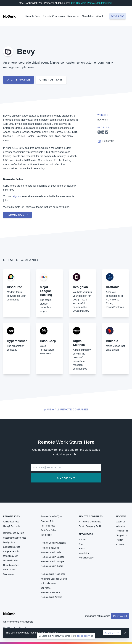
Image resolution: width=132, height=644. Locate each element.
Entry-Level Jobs (11, 551)
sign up (17, 196)
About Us (120, 521)
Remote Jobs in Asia (51, 552)
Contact (120, 544)
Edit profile (106, 141)
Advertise (120, 526)
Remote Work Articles (51, 597)
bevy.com (103, 119)
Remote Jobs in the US (52, 566)
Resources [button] (73, 16)
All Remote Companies (90, 521)
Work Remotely (86, 557)
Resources (86, 534)
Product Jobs (9, 569)
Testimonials (122, 530)
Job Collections (48, 583)
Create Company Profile (90, 526)
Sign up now (66, 477)
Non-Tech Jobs (10, 560)
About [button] (99, 16)
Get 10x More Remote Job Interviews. (92, 3)
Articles (82, 539)
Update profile (18, 79)
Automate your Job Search (54, 579)
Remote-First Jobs (50, 548)
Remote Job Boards (50, 592)
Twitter (119, 540)
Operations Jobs (11, 565)
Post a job (117, 16)
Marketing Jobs (10, 556)
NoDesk (121, 516)
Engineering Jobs (11, 547)
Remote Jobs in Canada (52, 557)
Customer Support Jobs (14, 538)
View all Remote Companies (66, 409)
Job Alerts (45, 588)
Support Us (121, 535)
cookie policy (83, 636)
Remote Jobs (32, 16)
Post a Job (120, 616)
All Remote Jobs (11, 521)
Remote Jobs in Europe (52, 561)
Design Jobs (9, 542)
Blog (81, 544)
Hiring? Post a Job (12, 526)
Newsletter (88, 16)
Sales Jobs (8, 574)
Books (82, 548)
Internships (46, 535)
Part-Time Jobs (48, 530)
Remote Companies (54, 16)
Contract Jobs (47, 521)
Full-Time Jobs (48, 525)
